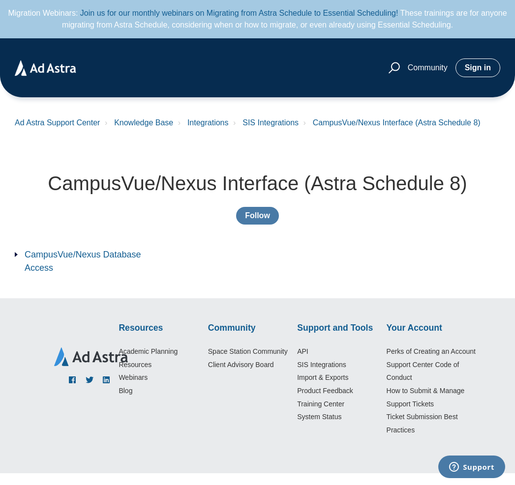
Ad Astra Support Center (57, 122)
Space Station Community (248, 351)
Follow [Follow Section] (257, 215)
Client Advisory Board (241, 365)
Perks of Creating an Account (431, 351)
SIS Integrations (270, 122)
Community (428, 67)
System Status (319, 417)
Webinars (133, 377)
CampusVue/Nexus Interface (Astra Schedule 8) (397, 122)
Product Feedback (325, 391)
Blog (125, 391)
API (302, 351)
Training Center (320, 404)
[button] (393, 68)
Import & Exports (322, 377)
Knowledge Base (143, 122)
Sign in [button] (478, 67)
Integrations (208, 122)
